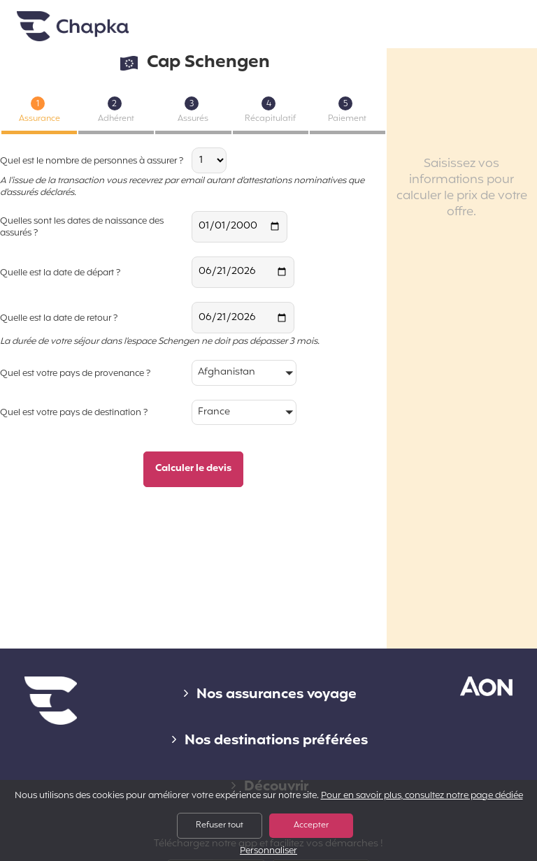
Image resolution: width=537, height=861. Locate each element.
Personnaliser (268, 852)
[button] (244, 373)
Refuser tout (219, 825)
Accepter (311, 825)
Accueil (73, 27)
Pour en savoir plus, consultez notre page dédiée (422, 796)
